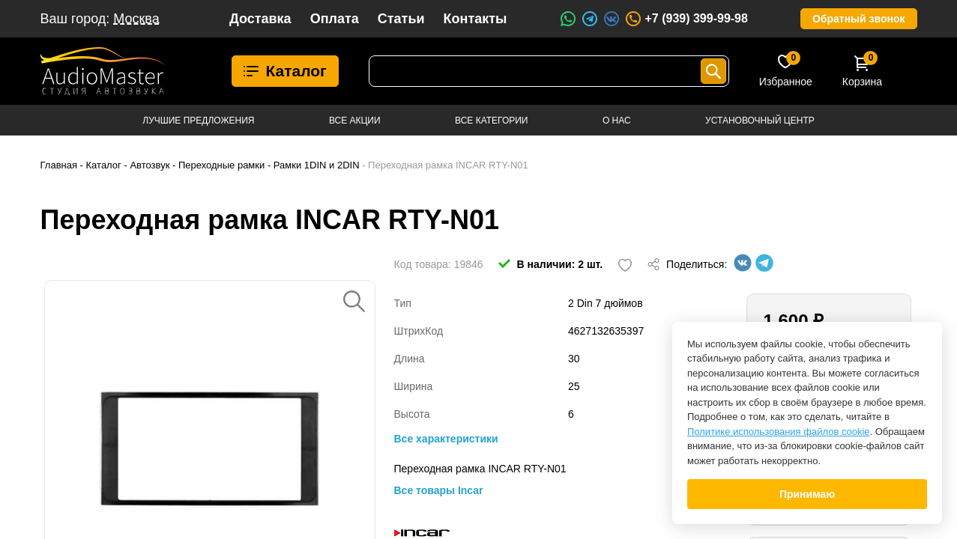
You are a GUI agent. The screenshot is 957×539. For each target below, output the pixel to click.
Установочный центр (760, 120)
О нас (617, 120)
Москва (136, 18)
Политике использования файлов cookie (778, 431)
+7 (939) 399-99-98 (685, 19)
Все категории (491, 120)
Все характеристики (446, 439)
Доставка (260, 18)
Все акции (355, 120)
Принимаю (807, 494)
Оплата (334, 18)
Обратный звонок (858, 19)
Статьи (401, 18)
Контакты (475, 18)
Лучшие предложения (198, 120)
